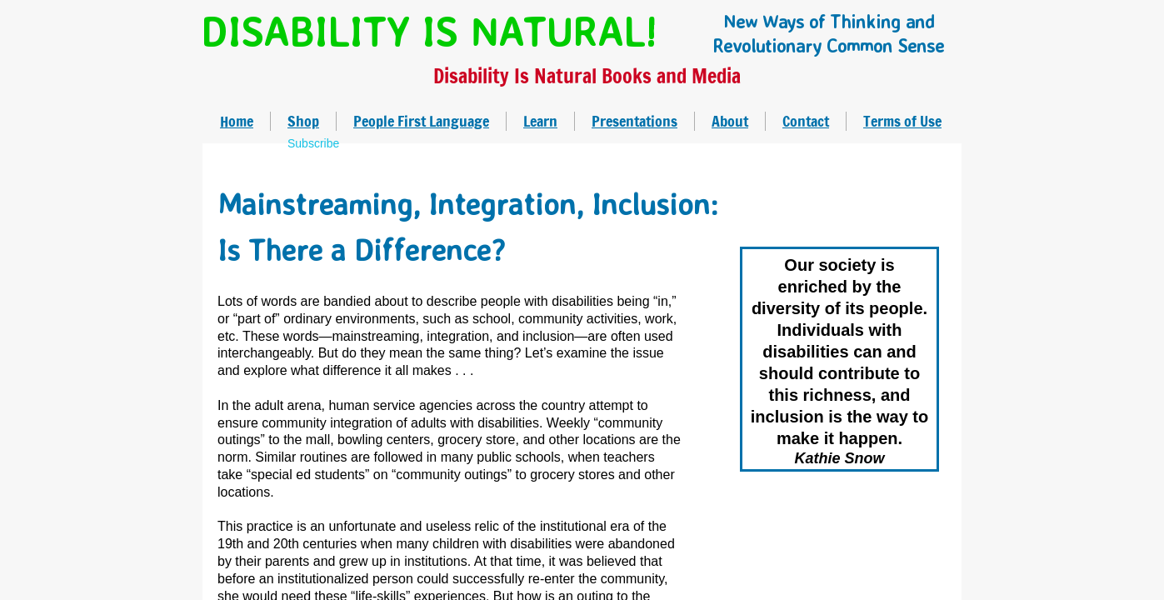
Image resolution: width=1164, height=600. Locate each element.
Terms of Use (902, 121)
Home (236, 121)
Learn (540, 121)
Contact (805, 121)
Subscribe (313, 143)
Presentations (634, 121)
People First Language (421, 121)
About (730, 121)
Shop (303, 121)
